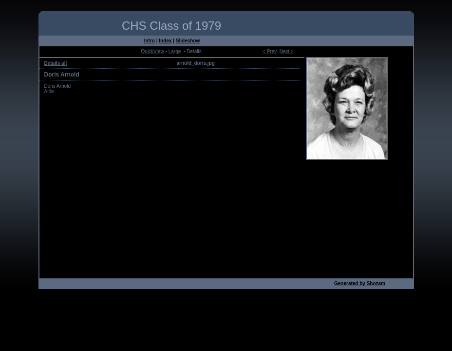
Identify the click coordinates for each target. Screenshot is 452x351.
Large (175, 51)
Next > (287, 51)
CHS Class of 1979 (171, 25)
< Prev (270, 51)
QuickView (152, 51)
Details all (55, 63)
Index (165, 40)
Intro (149, 40)
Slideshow (188, 40)
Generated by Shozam (359, 283)
